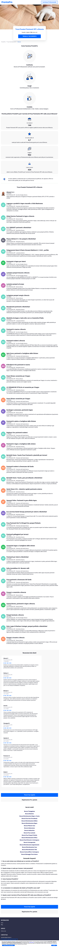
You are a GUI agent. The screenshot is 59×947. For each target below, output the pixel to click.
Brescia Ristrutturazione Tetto (29, 849)
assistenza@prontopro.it (6, 937)
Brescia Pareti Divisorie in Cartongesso (29, 840)
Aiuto (2, 922)
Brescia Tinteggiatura (29, 811)
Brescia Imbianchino (29, 830)
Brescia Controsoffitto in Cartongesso (29, 852)
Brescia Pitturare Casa (29, 825)
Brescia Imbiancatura (29, 828)
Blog (2, 924)
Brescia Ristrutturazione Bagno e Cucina (29, 816)
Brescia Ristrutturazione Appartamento (29, 844)
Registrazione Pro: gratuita (29, 800)
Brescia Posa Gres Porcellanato (29, 818)
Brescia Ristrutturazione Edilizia (29, 821)
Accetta (54, 945)
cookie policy (31, 942)
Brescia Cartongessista (29, 842)
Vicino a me (3, 931)
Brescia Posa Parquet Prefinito (29, 835)
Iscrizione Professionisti (49, 2)
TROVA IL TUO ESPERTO (30, 36)
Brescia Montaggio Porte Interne (29, 854)
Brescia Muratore (29, 813)
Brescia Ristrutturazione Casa (29, 847)
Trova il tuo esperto (29, 795)
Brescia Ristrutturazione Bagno (29, 823)
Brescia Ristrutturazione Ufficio (29, 837)
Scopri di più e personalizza (8, 945)
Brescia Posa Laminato (29, 832)
